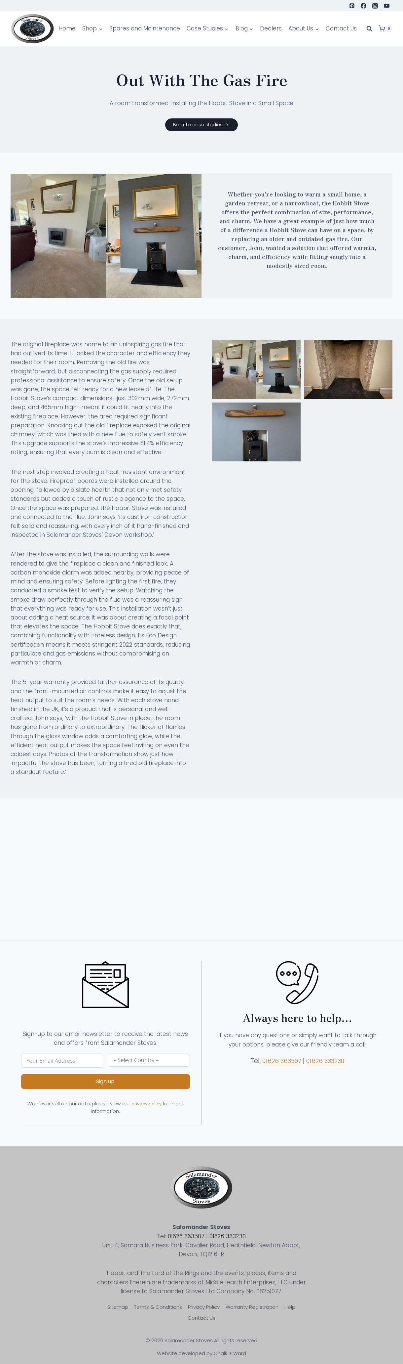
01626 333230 (331, 1066)
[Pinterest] (352, 5)
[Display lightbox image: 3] (256, 432)
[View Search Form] (369, 29)
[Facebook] (363, 5)
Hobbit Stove (351, 202)
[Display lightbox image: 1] (256, 369)
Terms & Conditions (158, 1306)
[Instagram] (375, 5)
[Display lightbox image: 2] (348, 369)
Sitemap (117, 1306)
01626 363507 (285, 1066)
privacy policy (148, 1109)
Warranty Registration (252, 1306)
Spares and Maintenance (144, 28)
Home (67, 28)
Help (289, 1306)
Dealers (271, 28)
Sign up (101, 1086)
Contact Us (341, 28)
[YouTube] (386, 5)
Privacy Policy (204, 1306)
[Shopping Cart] (385, 28)
